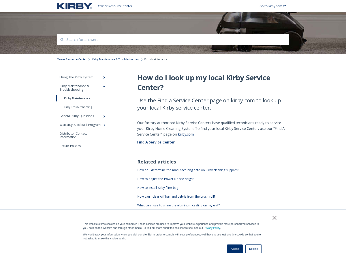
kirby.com (186, 134)
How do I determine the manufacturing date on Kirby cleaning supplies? (188, 170)
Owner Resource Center (115, 6)
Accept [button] (235, 248)
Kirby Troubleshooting (78, 107)
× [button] (274, 218)
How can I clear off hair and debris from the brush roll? (176, 196)
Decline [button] (253, 248)
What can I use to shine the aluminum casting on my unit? (178, 205)
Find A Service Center (156, 142)
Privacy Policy (212, 228)
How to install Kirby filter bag (157, 188)
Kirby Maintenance (73, 98)
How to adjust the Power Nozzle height (165, 179)
